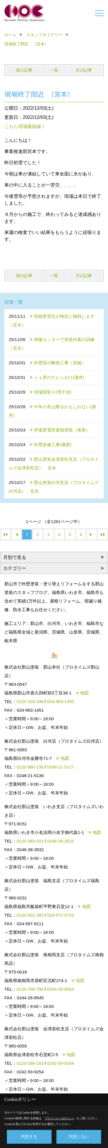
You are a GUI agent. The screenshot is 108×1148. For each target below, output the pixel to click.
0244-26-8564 (60, 989)
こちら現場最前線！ (25, 126)
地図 (84, 692)
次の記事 (84, 70)
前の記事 (24, 70)
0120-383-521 (30, 841)
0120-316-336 (30, 701)
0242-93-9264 (60, 1063)
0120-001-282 (30, 915)
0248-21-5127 (60, 766)
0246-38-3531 (60, 841)
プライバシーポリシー (59, 1118)
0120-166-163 (30, 1063)
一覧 (54, 70)
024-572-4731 (60, 915)
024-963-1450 (60, 701)
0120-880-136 (30, 766)
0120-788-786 (30, 989)
